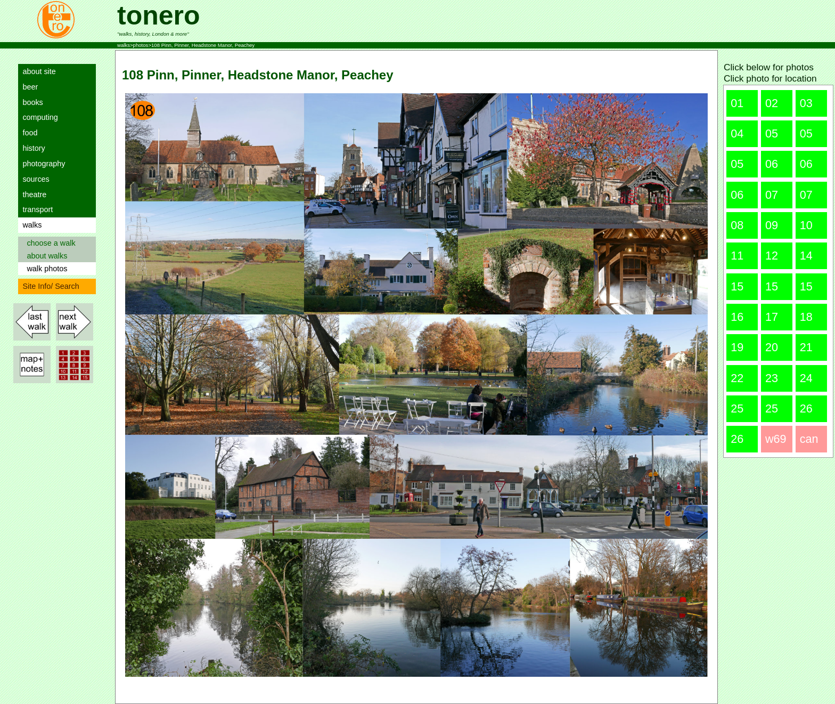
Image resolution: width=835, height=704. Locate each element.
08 (737, 225)
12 (771, 255)
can (809, 439)
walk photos (44, 268)
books (30, 102)
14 (806, 255)
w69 (776, 439)
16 (737, 316)
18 (806, 316)
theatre (32, 194)
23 (771, 378)
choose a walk (48, 243)
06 (771, 164)
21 (806, 347)
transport (35, 209)
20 (771, 347)
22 (737, 378)
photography (41, 163)
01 (737, 103)
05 (771, 133)
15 (737, 286)
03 (806, 103)
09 (771, 225)
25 (737, 408)
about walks (44, 256)
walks (30, 225)
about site (36, 71)
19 (737, 347)
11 (737, 255)
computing (38, 117)
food (27, 132)
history (31, 148)
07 (771, 194)
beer (28, 87)
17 (771, 316)
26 (806, 408)
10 (806, 225)
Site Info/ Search (48, 286)
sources (33, 179)
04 (737, 133)
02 (771, 103)
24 (806, 378)
